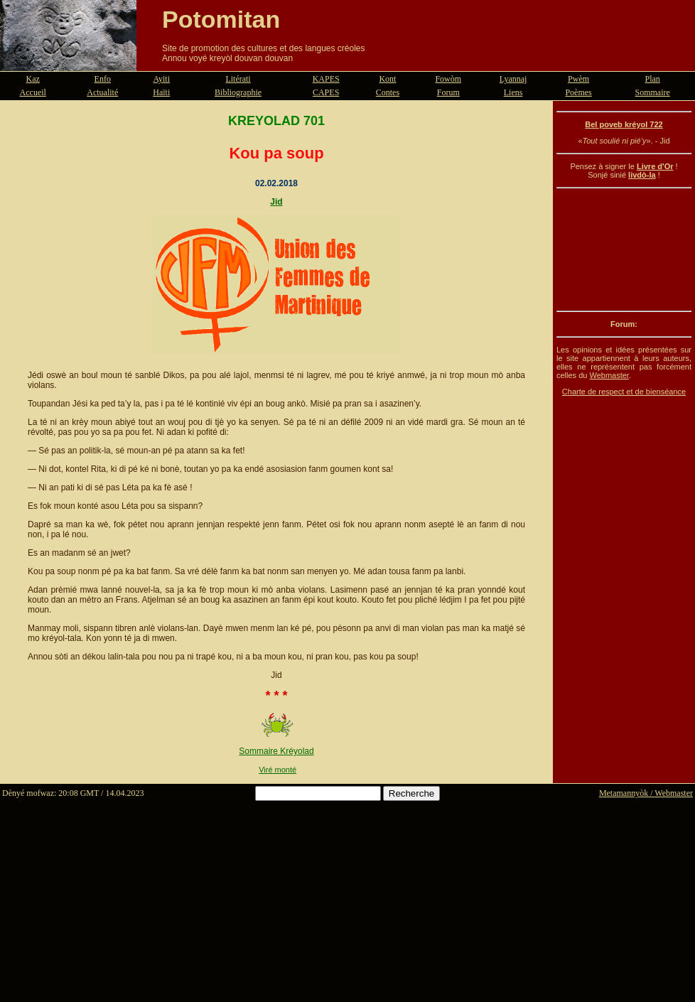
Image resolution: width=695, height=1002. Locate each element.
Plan (652, 79)
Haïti (161, 92)
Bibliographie (238, 92)
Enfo (103, 79)
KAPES (326, 79)
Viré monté (277, 769)
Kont (387, 79)
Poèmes (578, 92)
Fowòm (448, 79)
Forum (448, 92)
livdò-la (642, 175)
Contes (387, 92)
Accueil (33, 92)
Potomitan (221, 19)
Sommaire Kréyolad (276, 751)
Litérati (237, 79)
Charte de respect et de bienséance (624, 391)
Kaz (33, 79)
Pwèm (578, 79)
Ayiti (161, 79)
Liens (513, 92)
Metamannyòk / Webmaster (646, 793)
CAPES (326, 92)
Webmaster (608, 375)
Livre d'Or (655, 166)
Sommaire (652, 92)
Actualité (102, 92)
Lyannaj (513, 79)
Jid (276, 202)
